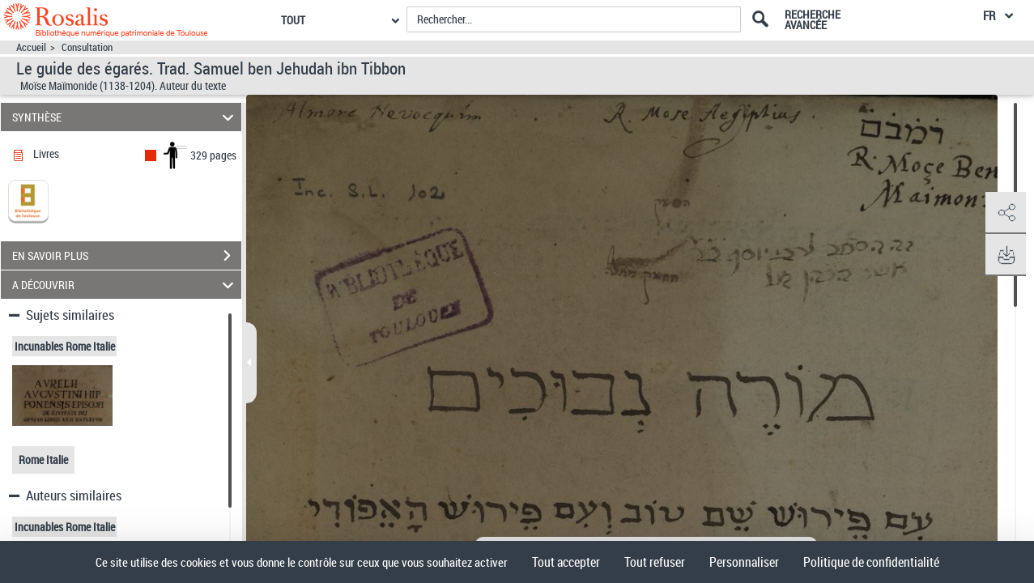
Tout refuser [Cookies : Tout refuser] (654, 562)
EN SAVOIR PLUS (126, 256)
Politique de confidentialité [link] (871, 562)
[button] (1005, 213)
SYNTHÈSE (125, 117)
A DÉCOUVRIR (125, 284)
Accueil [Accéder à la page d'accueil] (31, 47)
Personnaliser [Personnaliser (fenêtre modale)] (744, 562)
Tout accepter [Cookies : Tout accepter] (566, 562)
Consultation (87, 47)
